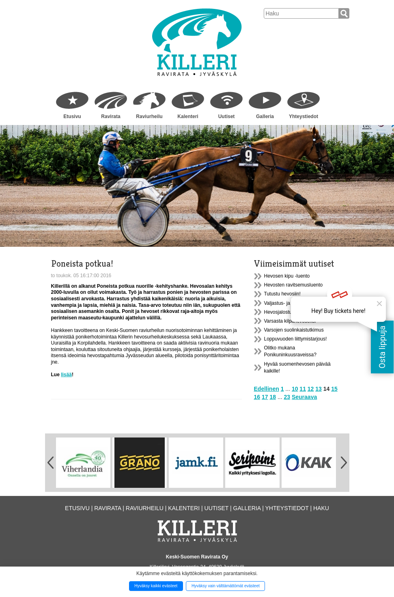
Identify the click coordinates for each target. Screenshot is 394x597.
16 (257, 397)
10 (295, 389)
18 (272, 397)
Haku (321, 508)
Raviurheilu (149, 116)
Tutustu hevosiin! (282, 294)
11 (302, 389)
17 (265, 397)
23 (287, 397)
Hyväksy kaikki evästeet (155, 586)
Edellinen (266, 389)
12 (311, 389)
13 (318, 389)
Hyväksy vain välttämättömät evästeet (226, 586)
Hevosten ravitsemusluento (293, 285)
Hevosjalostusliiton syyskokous (297, 312)
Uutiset (226, 116)
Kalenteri (187, 116)
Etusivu (72, 116)
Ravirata (110, 116)
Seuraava (304, 397)
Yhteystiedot (303, 116)
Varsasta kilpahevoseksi (290, 321)
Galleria (265, 116)
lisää (66, 374)
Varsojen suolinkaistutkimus (294, 330)
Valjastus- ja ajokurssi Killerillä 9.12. (302, 303)
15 (334, 389)
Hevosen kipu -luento (287, 276)
